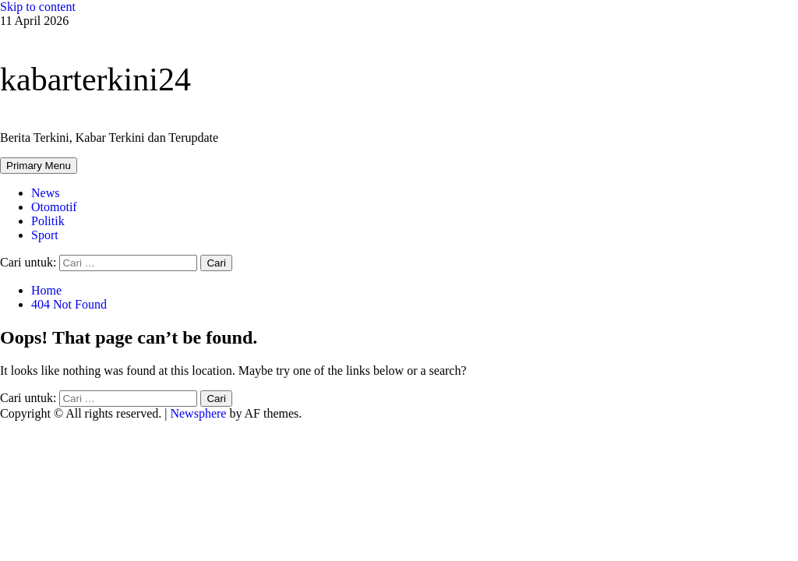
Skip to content (38, 6)
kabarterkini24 (95, 79)
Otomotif (54, 206)
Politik (48, 221)
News (45, 192)
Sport (44, 235)
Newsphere (198, 413)
